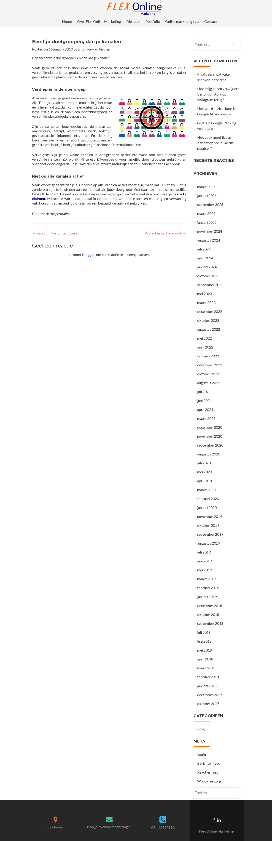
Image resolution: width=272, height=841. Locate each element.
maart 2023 (206, 294)
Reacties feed (207, 764)
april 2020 (205, 473)
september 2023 (210, 276)
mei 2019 (204, 562)
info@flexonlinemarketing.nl (109, 819)
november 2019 (209, 508)
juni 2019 (204, 553)
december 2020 (209, 419)
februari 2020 (208, 490)
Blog (201, 721)
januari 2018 (207, 678)
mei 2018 (204, 642)
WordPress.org (209, 773)
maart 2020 (206, 481)
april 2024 (205, 250)
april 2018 (205, 651)
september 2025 (210, 196)
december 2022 (209, 303)
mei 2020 (204, 464)
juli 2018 (204, 624)
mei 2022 (204, 330)
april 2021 (205, 401)
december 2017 (209, 686)
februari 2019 (208, 580)
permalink (62, 205)
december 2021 (209, 357)
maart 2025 (206, 205)
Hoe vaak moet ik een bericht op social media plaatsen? (215, 134)
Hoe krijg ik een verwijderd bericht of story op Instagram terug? (218, 86)
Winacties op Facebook (165, 225)
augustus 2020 (208, 446)
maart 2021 (206, 410)
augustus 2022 (208, 321)
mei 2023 (204, 285)
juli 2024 (204, 241)
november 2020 (209, 428)
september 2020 (210, 437)
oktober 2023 (208, 268)
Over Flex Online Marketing (128, 8)
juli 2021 (204, 383)
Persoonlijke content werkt (55, 225)
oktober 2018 (208, 606)
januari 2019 (207, 588)
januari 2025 (207, 214)
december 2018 (209, 597)
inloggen (88, 246)
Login (201, 746)
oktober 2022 (208, 312)
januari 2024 (207, 259)
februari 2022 (208, 348)
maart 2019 (206, 571)
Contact (237, 8)
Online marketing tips (209, 8)
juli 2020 (204, 455)
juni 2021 (204, 392)
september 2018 (210, 615)
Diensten (162, 8)
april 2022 (205, 339)
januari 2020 (207, 499)
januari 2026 (207, 187)
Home (97, 8)
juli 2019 (204, 544)
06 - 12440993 (163, 819)
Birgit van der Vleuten (94, 41)
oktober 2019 (208, 517)
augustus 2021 (208, 375)
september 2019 (210, 526)
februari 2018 (208, 669)
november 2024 (209, 223)
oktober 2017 (208, 695)
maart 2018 (206, 660)
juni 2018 (204, 633)
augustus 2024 (208, 232)
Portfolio (180, 8)
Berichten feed (208, 755)
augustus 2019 (208, 535)
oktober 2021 (208, 366)
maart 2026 (206, 178)
